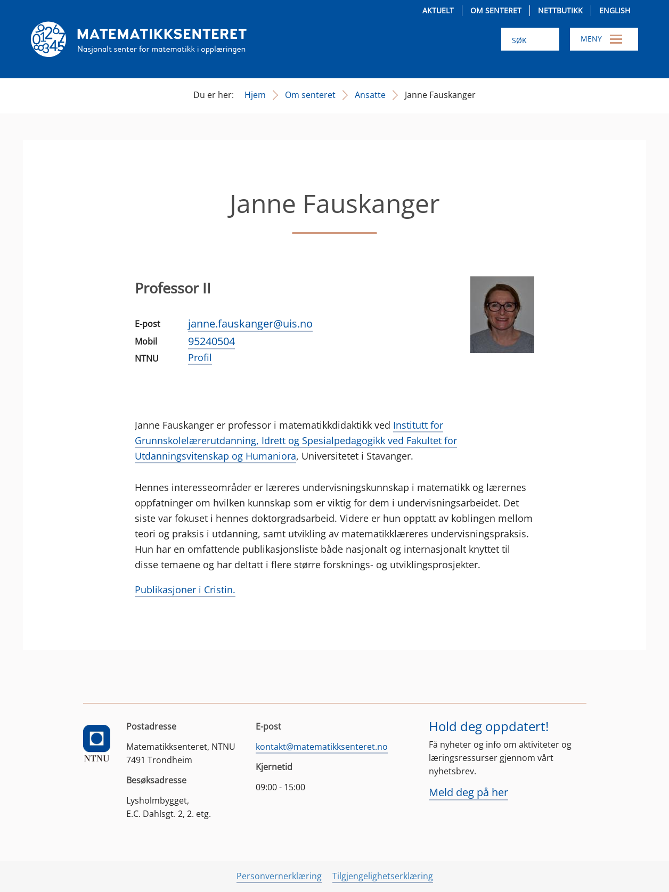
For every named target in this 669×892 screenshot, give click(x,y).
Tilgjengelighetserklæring (382, 876)
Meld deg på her (468, 792)
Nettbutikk (560, 10)
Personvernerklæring (279, 876)
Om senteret (495, 10)
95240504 (211, 341)
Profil (200, 357)
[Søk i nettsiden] (530, 39)
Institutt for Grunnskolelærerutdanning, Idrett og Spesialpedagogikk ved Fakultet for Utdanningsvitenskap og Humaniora (296, 440)
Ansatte (370, 95)
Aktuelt (438, 10)
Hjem (255, 95)
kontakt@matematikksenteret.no (322, 746)
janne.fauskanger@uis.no (250, 323)
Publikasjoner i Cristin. (185, 589)
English (614, 10)
